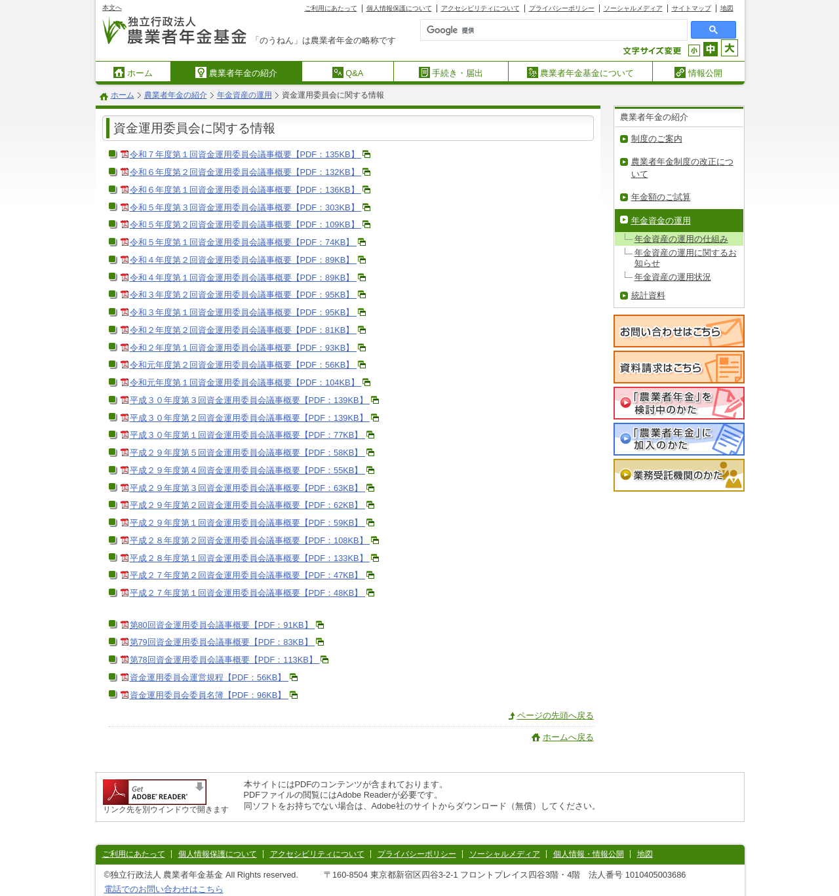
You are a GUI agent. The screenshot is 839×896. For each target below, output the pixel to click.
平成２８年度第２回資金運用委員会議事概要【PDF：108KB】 (250, 540)
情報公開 (698, 72)
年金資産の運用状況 (672, 277)
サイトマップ (691, 8)
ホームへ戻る (568, 737)
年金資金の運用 (661, 220)
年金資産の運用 (244, 95)
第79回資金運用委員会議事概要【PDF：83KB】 (222, 642)
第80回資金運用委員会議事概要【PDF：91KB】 (222, 625)
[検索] (525, 30)
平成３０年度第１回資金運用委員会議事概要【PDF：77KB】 (247, 435)
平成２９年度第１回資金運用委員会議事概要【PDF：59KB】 (247, 523)
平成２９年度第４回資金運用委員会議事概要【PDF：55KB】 (247, 470)
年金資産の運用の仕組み (681, 239)
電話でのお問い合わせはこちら (164, 889)
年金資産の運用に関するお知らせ (685, 257)
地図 (726, 8)
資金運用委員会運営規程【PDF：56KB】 (209, 677)
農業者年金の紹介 (236, 72)
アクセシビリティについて (480, 8)
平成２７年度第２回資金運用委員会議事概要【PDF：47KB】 (247, 575)
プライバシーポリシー (562, 8)
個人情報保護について (399, 8)
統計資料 (648, 295)
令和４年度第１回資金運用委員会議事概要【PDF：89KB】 (243, 277)
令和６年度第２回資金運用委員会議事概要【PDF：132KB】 (246, 172)
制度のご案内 (656, 139)
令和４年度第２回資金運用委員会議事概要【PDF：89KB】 (243, 260)
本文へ (112, 7)
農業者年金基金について (580, 72)
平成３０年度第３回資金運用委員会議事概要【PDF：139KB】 (250, 400)
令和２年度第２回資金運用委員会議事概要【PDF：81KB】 (243, 330)
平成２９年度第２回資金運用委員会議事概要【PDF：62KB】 (247, 505)
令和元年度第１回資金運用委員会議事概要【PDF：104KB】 (246, 382)
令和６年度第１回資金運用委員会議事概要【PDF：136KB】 (246, 190)
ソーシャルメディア (633, 8)
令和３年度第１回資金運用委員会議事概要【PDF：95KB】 (243, 312)
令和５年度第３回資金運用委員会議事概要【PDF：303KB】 (246, 207)
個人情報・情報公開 (588, 854)
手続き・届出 (451, 72)
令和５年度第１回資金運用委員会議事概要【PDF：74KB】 (243, 242)
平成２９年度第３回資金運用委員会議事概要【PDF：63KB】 (247, 488)
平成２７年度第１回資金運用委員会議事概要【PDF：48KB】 (247, 593)
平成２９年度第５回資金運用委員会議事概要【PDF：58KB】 (247, 453)
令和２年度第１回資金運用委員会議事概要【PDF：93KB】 (243, 348)
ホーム (133, 72)
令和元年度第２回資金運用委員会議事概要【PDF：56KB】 (243, 365)
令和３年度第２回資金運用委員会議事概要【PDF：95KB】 (243, 295)
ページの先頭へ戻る (555, 715)
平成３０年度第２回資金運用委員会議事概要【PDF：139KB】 (250, 418)
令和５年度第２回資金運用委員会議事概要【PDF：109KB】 (246, 224)
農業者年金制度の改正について (682, 168)
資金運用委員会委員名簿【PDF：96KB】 (209, 695)
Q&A (348, 72)
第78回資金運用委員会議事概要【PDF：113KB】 (225, 660)
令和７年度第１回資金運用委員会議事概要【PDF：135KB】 (246, 154)
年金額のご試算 (661, 197)
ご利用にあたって (331, 8)
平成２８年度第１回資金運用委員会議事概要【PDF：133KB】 (250, 558)
